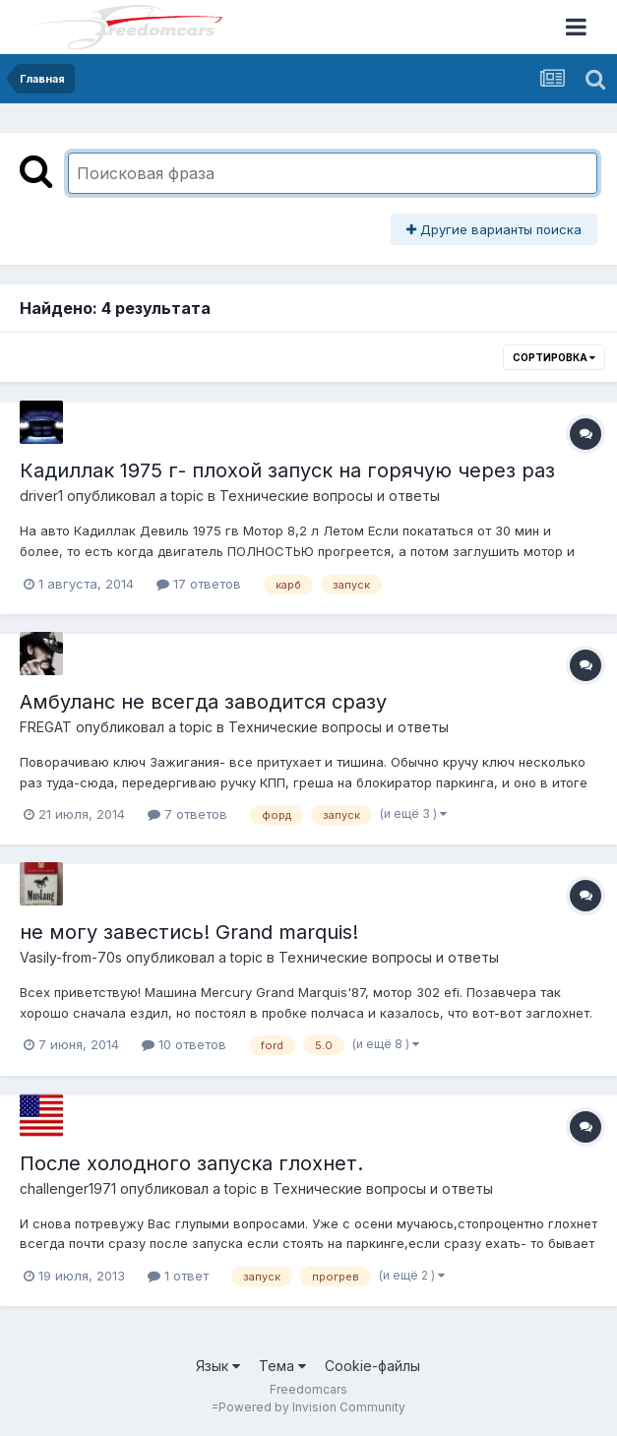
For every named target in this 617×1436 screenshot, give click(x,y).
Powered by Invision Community (311, 1407)
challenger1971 (68, 1188)
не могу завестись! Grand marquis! (189, 932)
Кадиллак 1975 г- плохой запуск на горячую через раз (287, 470)
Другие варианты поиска (494, 229)
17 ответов (198, 584)
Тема (282, 1365)
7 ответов (187, 814)
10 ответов (184, 1044)
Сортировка (554, 357)
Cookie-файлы (372, 1365)
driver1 (41, 495)
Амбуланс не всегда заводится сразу (203, 702)
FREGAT (46, 726)
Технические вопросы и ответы (329, 495)
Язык (218, 1365)
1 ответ (178, 1275)
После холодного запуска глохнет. (191, 1163)
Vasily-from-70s (71, 957)
